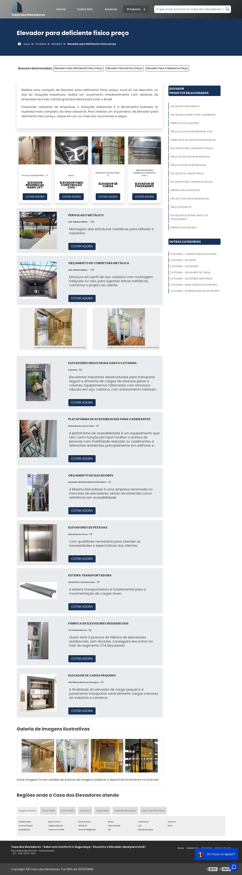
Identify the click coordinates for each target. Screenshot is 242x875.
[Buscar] (227, 9)
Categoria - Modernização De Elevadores (194, 290)
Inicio (181, 848)
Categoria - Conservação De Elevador (193, 254)
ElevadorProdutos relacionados (189, 91)
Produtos (136, 9)
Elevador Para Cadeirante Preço (167, 68)
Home (60, 9)
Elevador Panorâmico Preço (125, 68)
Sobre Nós (85, 9)
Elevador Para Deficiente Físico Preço (79, 68)
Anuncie (111, 9)
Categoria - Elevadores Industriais (191, 278)
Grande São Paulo (125, 810)
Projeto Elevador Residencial (189, 198)
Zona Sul (85, 810)
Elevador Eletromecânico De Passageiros (189, 217)
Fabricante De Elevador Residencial (193, 140)
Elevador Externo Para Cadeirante (193, 115)
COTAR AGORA (35, 196)
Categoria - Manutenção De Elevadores (193, 284)
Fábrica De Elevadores (184, 123)
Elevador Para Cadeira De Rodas (191, 182)
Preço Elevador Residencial (188, 165)
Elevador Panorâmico (185, 106)
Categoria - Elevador (183, 260)
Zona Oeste (67, 810)
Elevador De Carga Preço (187, 173)
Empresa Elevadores (183, 227)
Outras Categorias (185, 242)
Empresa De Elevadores (185, 190)
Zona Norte (48, 810)
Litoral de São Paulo (153, 810)
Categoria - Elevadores (184, 266)
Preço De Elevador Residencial (190, 156)
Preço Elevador (180, 207)
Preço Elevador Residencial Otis (191, 131)
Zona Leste (103, 810)
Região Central (27, 810)
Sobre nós (192, 848)
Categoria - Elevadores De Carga (190, 272)
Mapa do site (223, 848)
